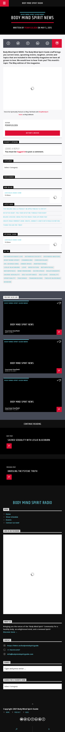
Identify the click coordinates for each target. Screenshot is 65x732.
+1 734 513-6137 (13, 650)
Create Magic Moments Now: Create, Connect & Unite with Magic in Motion (31, 221)
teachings (22, 278)
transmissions (36, 278)
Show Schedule (12, 517)
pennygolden (30, 28)
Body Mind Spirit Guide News (32, 14)
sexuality (54, 275)
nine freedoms (24, 271)
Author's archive (32, 133)
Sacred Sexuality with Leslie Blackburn (29, 440)
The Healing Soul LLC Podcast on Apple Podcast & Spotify (24, 209)
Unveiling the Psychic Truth (22, 471)
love (24, 267)
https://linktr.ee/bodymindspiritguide (22, 646)
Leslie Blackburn (12, 267)
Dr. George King (11, 264)
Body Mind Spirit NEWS (22, 325)
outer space (38, 271)
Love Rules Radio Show (13, 192)
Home (8, 514)
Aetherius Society (33, 257)
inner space (26, 264)
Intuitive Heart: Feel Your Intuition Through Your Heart (25, 213)
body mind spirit (11, 260)
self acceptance (29, 275)
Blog (27, 712)
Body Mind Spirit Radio (32, 3)
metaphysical (47, 267)
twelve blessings (52, 278)
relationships (52, 271)
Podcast (18, 712)
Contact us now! (12, 523)
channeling (27, 260)
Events (8, 520)
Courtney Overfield (12, 331)
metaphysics (9, 271)
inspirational (40, 264)
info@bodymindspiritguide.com (20, 654)
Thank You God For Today (12, 225)
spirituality (9, 278)
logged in (21, 151)
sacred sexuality (12, 275)
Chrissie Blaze (41, 260)
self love (43, 275)
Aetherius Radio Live (13, 257)
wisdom (7, 282)
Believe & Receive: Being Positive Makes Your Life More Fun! (25, 217)
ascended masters (52, 257)
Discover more (10, 632)
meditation (33, 267)
